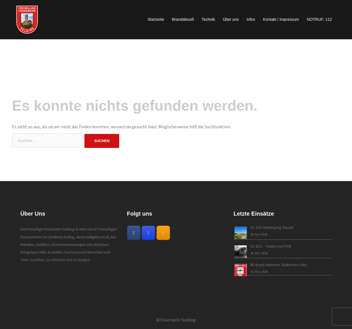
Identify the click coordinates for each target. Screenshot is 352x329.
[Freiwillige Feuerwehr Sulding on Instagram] (148, 233)
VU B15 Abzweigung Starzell (271, 228)
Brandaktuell (183, 19)
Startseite (156, 19)
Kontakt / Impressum (281, 19)
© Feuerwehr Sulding (176, 320)
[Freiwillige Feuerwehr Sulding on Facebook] (134, 233)
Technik (208, 19)
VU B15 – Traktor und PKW (270, 246)
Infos (251, 19)
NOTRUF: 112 (319, 19)
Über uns (231, 19)
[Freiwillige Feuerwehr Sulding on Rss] (163, 233)
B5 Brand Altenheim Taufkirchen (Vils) (278, 265)
